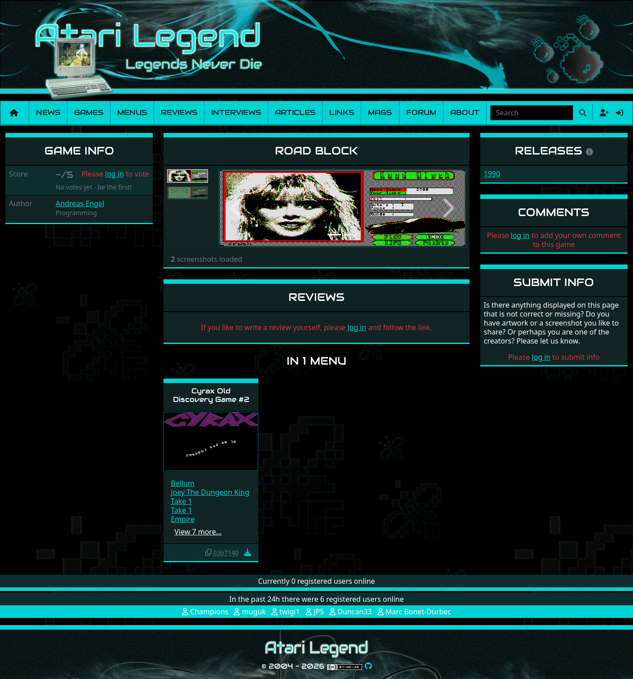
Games (88, 112)
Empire (183, 519)
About (464, 112)
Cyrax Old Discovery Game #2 (211, 395)
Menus (132, 112)
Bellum (183, 483)
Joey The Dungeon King (210, 492)
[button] (237, 208)
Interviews (236, 112)
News (48, 112)
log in (114, 174)
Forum (421, 112)
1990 (492, 174)
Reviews (179, 112)
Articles (295, 112)
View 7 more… (197, 532)
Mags (380, 112)
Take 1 (181, 501)
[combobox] (531, 112)
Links (341, 112)
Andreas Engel (80, 203)
